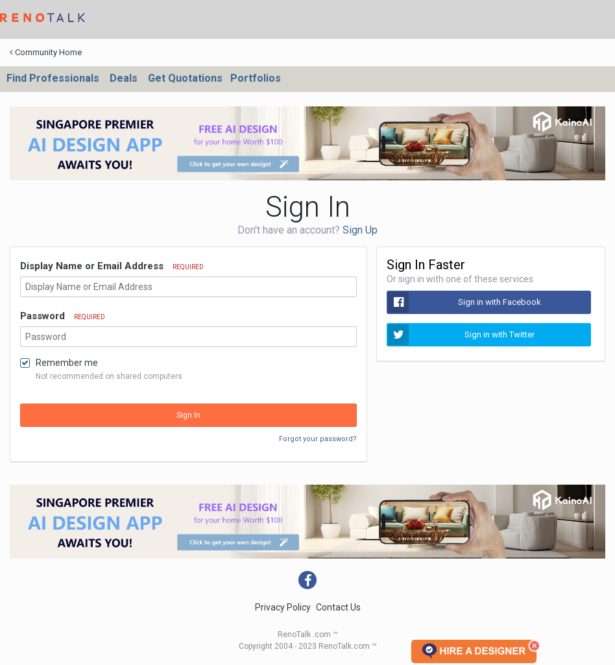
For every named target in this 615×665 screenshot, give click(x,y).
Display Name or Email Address (112, 266)
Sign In (188, 415)
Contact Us (338, 607)
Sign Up (360, 230)
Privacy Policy (283, 607)
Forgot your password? (318, 439)
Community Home (46, 52)
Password (62, 316)
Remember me (67, 362)
